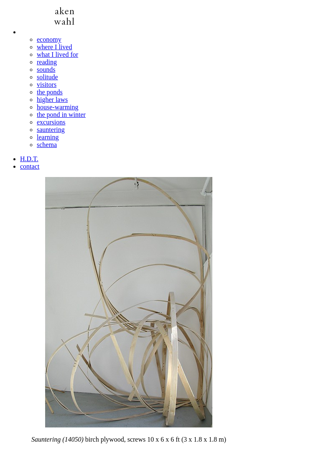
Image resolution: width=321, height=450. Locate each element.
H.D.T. (29, 158)
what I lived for (57, 54)
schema (47, 144)
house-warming (58, 107)
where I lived (54, 47)
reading (47, 62)
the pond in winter (61, 114)
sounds (46, 69)
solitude (47, 77)
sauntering (51, 129)
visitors (46, 84)
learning (48, 137)
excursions (51, 122)
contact (29, 166)
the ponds (50, 92)
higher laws (52, 99)
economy (49, 39)
